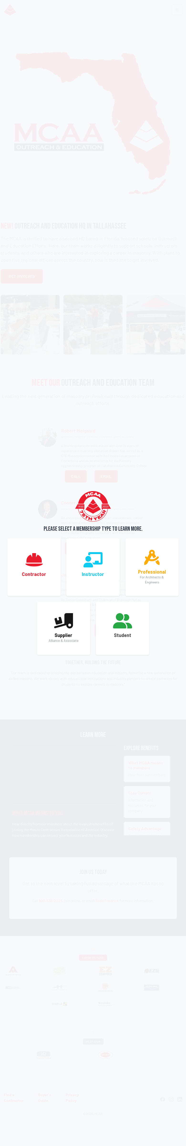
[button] (34, 567)
